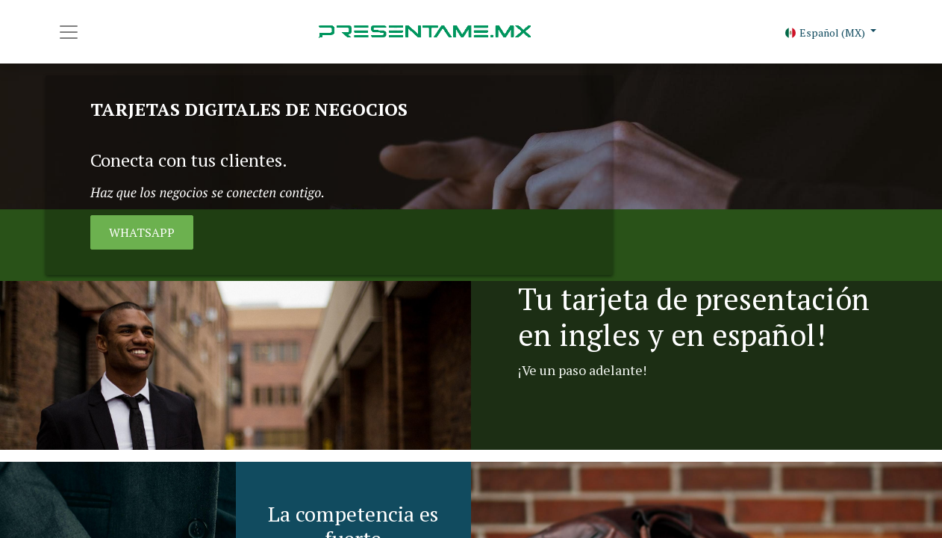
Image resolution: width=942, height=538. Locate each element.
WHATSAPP (142, 232)
